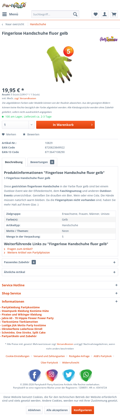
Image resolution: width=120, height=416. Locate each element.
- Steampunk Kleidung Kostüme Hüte (24, 311)
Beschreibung (14, 162)
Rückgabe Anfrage (79, 356)
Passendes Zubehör (20, 262)
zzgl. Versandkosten (25, 98)
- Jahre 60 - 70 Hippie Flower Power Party (27, 318)
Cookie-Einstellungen (17, 356)
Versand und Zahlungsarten (49, 356)
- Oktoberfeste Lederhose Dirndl (21, 329)
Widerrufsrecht (70, 362)
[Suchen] (75, 14)
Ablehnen (34, 410)
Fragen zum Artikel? (18, 249)
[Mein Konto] (104, 14)
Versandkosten (65, 344)
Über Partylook (49, 362)
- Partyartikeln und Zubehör (18, 336)
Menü (10, 13)
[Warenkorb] (114, 14)
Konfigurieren (83, 410)
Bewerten (31, 134)
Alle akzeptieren (57, 410)
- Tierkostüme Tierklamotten (19, 321)
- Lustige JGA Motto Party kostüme (23, 325)
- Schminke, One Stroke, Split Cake (22, 332)
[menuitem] (10, 14)
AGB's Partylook (103, 356)
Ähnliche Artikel (14, 272)
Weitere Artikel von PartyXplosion (27, 252)
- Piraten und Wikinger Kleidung (21, 314)
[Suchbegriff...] (55, 14)
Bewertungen (42, 162)
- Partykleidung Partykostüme (20, 307)
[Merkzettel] (95, 14)
